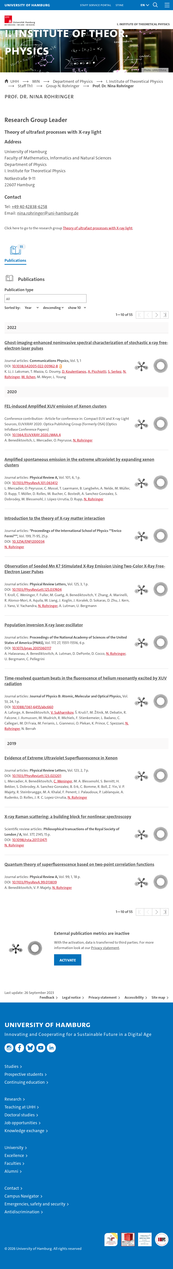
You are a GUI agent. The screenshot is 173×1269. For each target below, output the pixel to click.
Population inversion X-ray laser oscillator (44, 625)
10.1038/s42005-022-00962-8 (35, 366)
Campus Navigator (22, 1196)
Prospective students (24, 1074)
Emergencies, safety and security (35, 1204)
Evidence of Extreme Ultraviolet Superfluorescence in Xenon (61, 758)
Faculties (13, 1163)
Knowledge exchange (24, 1130)
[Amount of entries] (77, 307)
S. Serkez (114, 371)
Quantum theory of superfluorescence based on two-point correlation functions (79, 864)
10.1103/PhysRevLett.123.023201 (36, 775)
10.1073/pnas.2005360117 (31, 648)
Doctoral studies (20, 1115)
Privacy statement (105, 947)
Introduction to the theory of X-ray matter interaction (55, 518)
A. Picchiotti (97, 371)
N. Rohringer (83, 440)
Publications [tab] (15, 253)
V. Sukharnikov (62, 712)
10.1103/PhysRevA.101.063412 (35, 482)
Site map (158, 997)
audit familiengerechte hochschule (111, 1239)
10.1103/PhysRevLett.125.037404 (37, 589)
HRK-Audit (142, 1237)
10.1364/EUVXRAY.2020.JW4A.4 (36, 434)
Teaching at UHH (20, 1107)
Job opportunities (21, 1123)
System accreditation (161, 1237)
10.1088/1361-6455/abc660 (32, 707)
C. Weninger (63, 781)
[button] (143, 5)
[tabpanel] (86, 596)
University (14, 1147)
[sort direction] (53, 307)
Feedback (47, 997)
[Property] (31, 307)
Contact (12, 1188)
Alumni (11, 1171)
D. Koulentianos (74, 371)
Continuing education (25, 1082)
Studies (11, 1066)
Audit (125, 1235)
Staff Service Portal (95, 4)
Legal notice (71, 997)
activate (67, 960)
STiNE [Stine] (119, 4)
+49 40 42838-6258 (29, 206)
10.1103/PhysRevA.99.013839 (34, 882)
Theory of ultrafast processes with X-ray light (97, 228)
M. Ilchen (28, 377)
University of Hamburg (27, 5)
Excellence (14, 1155)
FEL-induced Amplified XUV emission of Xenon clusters (56, 406)
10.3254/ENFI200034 (28, 541)
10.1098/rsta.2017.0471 (29, 839)
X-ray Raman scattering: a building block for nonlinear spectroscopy (68, 816)
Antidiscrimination (22, 1212)
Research (13, 1099)
